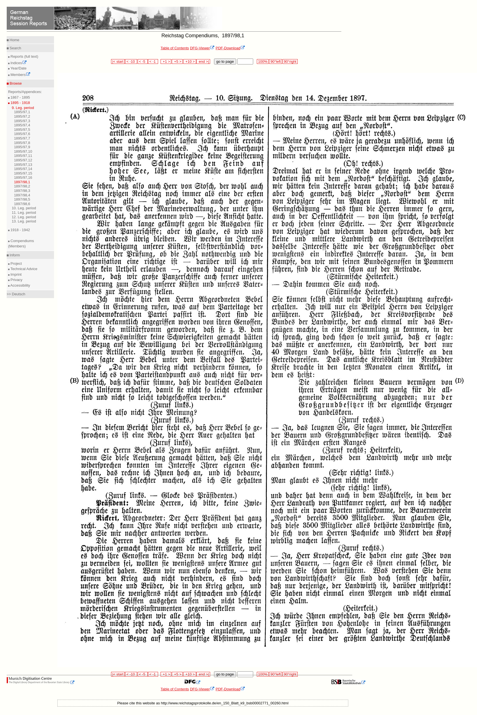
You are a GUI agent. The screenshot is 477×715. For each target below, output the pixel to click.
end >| (203, 61)
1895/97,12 (23, 160)
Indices (18, 63)
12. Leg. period (24, 217)
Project (16, 263)
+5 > (177, 61)
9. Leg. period (23, 108)
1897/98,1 (22, 182)
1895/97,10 (23, 151)
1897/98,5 (22, 199)
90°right (290, 61)
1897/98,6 (22, 204)
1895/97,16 (23, 177)
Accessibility (20, 285)
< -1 (153, 61)
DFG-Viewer (202, 48)
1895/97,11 (23, 156)
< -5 (142, 61)
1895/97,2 (22, 116)
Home (14, 40)
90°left (275, 61)
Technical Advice (23, 269)
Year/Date (18, 68)
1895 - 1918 (20, 103)
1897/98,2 (22, 186)
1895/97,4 (22, 125)
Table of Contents (175, 48)
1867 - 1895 (20, 97)
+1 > (166, 61)
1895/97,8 (22, 143)
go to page (225, 61)
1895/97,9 (22, 147)
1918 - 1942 (20, 230)
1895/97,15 (23, 173)
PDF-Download (230, 48)
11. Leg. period (24, 212)
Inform (14, 255)
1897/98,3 (22, 191)
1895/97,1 (22, 112)
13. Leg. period (24, 221)
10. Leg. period (24, 208)
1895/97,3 (22, 121)
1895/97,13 (23, 164)
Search (15, 48)
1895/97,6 (22, 134)
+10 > (190, 61)
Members (20, 75)
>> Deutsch (16, 294)
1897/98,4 (22, 195)
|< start (117, 61)
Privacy (16, 280)
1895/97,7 (22, 138)
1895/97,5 (22, 129)
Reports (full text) (24, 56)
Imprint (16, 274)
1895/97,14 (23, 169)
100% (262, 61)
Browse (15, 83)
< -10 (131, 61)
